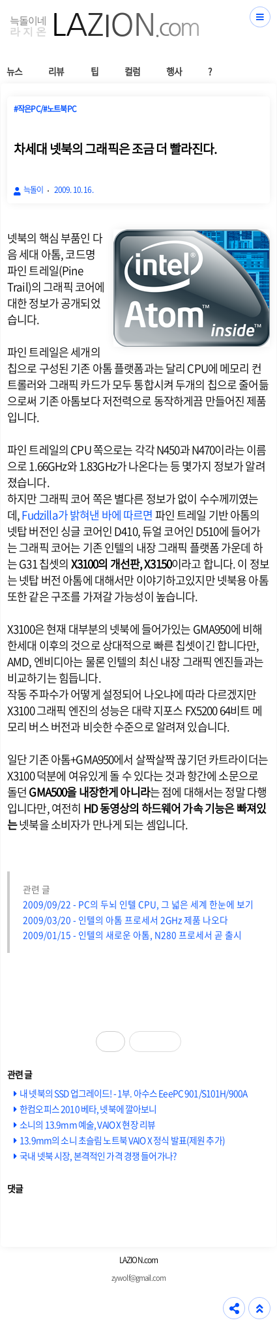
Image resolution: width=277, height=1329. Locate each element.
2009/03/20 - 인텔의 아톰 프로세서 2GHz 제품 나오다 (125, 919)
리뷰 (56, 71)
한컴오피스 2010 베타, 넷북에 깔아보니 (88, 1108)
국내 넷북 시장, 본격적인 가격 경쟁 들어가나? (98, 1155)
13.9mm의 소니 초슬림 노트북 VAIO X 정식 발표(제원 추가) (122, 1139)
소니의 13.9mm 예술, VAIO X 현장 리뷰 (87, 1124)
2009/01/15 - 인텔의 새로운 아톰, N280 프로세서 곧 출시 (132, 934)
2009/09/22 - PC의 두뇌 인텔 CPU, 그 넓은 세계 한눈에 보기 (138, 904)
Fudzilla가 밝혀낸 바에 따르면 (87, 514)
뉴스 (14, 71)
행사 (174, 71)
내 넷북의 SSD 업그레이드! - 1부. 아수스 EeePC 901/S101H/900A (133, 1093)
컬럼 (132, 71)
